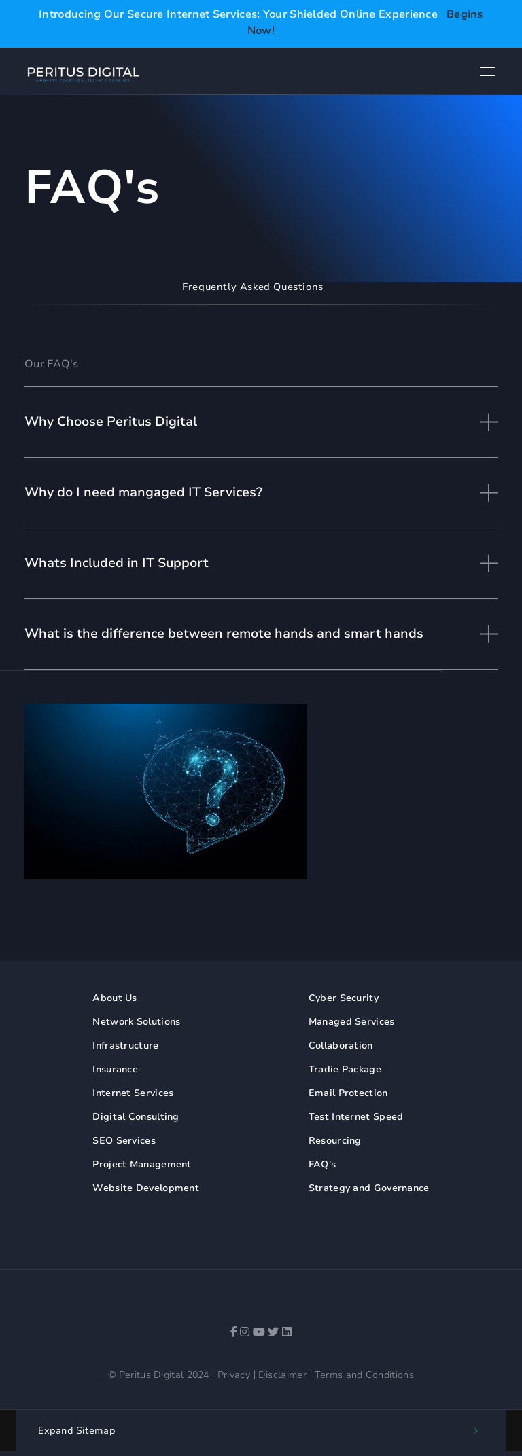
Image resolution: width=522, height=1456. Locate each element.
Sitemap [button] (77, 1430)
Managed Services (352, 1021)
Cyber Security (344, 997)
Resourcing (335, 1140)
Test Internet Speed (356, 1116)
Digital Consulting (135, 1116)
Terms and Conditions (364, 1374)
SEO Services (124, 1140)
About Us (114, 997)
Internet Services (132, 1093)
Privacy (234, 1374)
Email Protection (348, 1093)
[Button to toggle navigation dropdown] (487, 71)
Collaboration (341, 1045)
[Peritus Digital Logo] (83, 73)
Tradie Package (345, 1069)
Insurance (115, 1069)
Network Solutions (136, 1021)
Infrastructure (125, 1045)
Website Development (145, 1188)
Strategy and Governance (369, 1188)
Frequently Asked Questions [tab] (253, 286)
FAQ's (322, 1164)
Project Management (141, 1164)
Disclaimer (282, 1374)
